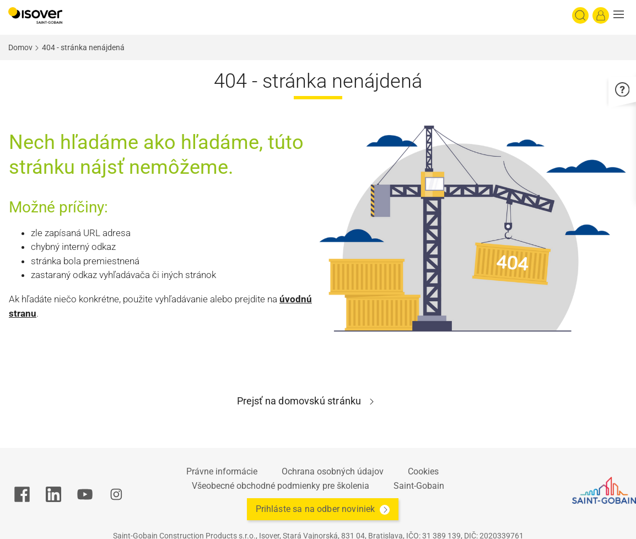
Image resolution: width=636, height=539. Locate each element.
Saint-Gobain (419, 486)
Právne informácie (221, 471)
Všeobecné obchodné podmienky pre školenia (280, 486)
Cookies (423, 471)
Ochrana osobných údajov (333, 471)
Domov (20, 47)
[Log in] (600, 15)
